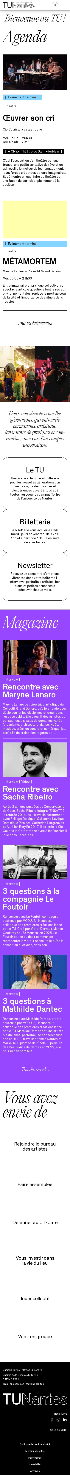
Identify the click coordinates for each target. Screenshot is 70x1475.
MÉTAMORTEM (29, 260)
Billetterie (35, 519)
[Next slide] (60, 371)
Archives (35, 1468)
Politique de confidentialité (35, 1442)
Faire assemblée (35, 1182)
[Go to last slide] (10, 371)
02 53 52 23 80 (58, 1427)
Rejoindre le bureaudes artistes (35, 1144)
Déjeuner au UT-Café (35, 1220)
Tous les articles (35, 1067)
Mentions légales (35, 1448)
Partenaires (35, 1455)
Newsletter (35, 563)
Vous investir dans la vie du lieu (35, 1258)
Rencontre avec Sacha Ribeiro (30, 791)
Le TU (35, 468)
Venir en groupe (35, 1334)
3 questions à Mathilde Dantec (32, 1004)
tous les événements (35, 321)
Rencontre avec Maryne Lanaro (30, 689)
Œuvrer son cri (29, 117)
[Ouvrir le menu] (64, 5)
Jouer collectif (35, 1296)
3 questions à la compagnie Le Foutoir (31, 897)
